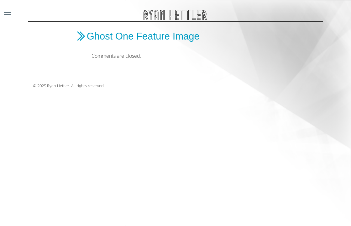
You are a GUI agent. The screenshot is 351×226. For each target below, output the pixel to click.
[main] (180, 45)
